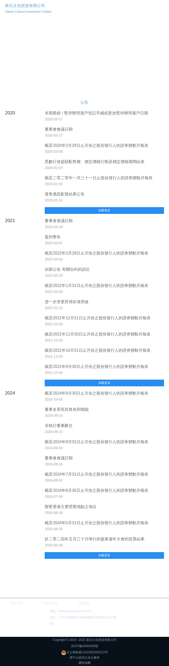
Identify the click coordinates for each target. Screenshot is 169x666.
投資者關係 (50, 603)
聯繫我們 (84, 603)
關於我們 (17, 603)
